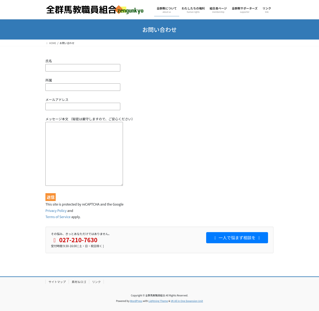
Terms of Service (58, 216)
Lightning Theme (158, 301)
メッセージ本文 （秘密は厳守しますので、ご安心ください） (90, 151)
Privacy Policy (56, 210)
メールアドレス (82, 103)
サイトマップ (57, 282)
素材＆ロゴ (79, 282)
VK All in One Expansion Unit (187, 301)
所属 (82, 83)
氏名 (82, 64)
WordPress (136, 301)
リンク (96, 282)
